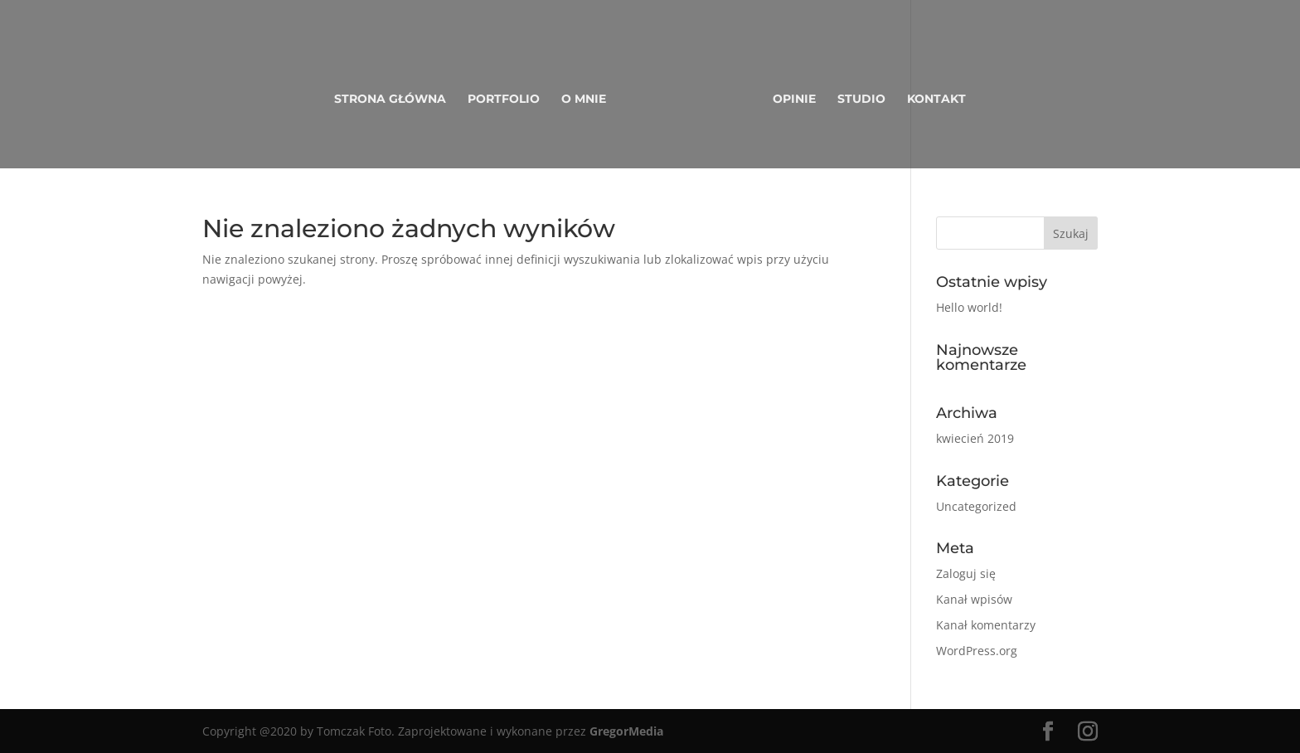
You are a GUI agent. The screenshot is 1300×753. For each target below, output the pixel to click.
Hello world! (969, 307)
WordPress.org (976, 650)
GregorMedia (626, 731)
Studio (861, 99)
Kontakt (936, 99)
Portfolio (504, 99)
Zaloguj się (966, 573)
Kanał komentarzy (986, 625)
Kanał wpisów (974, 599)
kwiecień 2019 (975, 438)
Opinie (794, 99)
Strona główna (390, 99)
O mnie (583, 99)
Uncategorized (976, 506)
